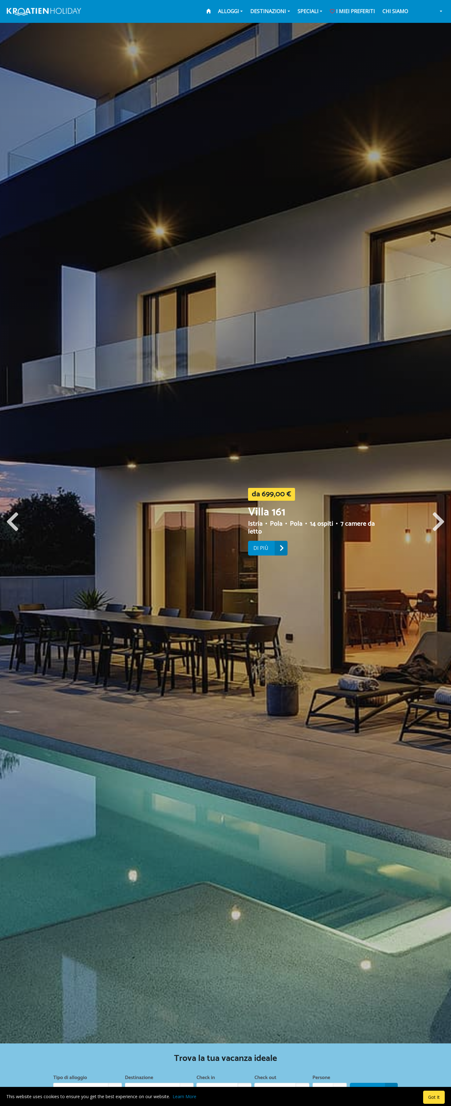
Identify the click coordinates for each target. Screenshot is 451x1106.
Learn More (184, 1096)
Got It (434, 1097)
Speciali (308, 11)
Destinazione (139, 1078)
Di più (270, 548)
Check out (266, 1078)
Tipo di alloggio (70, 1078)
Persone (321, 1078)
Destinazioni (268, 11)
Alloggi (228, 11)
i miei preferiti (352, 11)
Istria (256, 524)
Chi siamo (395, 11)
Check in (206, 1078)
